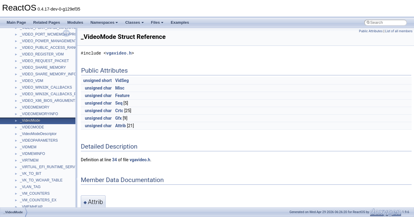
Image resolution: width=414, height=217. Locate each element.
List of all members (398, 31)
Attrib (120, 125)
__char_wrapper (33, 109)
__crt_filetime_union (36, 182)
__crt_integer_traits (35, 188)
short (107, 80)
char (107, 88)
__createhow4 (31, 142)
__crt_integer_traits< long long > (46, 202)
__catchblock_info (34, 82)
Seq (118, 103)
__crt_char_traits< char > (40, 162)
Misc (119, 88)
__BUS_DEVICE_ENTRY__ (42, 56)
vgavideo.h (118, 53)
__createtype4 (31, 148)
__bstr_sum (29, 42)
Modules (75, 22)
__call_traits (29, 76)
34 (114, 159)
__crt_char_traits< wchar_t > (43, 168)
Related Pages (46, 22)
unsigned (92, 80)
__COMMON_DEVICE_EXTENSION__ (51, 129)
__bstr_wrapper (32, 49)
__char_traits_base (35, 102)
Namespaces (104, 22)
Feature (122, 95)
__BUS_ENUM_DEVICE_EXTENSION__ (53, 62)
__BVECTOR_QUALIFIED (41, 69)
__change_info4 (33, 95)
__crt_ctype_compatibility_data (45, 175)
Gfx (118, 118)
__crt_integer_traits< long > (42, 195)
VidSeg (122, 80)
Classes (134, 22)
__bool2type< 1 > (34, 36)
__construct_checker (36, 135)
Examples (180, 22)
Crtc (119, 110)
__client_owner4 (33, 115)
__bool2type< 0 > (34, 29)
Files (157, 22)
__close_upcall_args (36, 122)
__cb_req (27, 89)
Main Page (16, 22)
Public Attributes (371, 31)
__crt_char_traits (33, 155)
